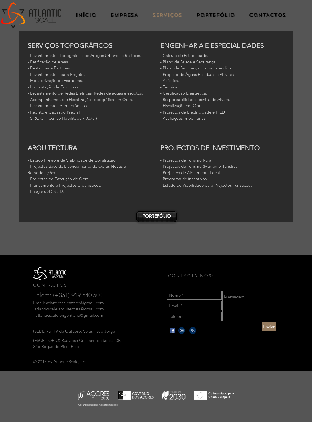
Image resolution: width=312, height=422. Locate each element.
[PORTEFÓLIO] (156, 216)
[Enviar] (269, 326)
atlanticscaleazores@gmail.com (75, 302)
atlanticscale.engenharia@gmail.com (69, 315)
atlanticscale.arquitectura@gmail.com (69, 308)
